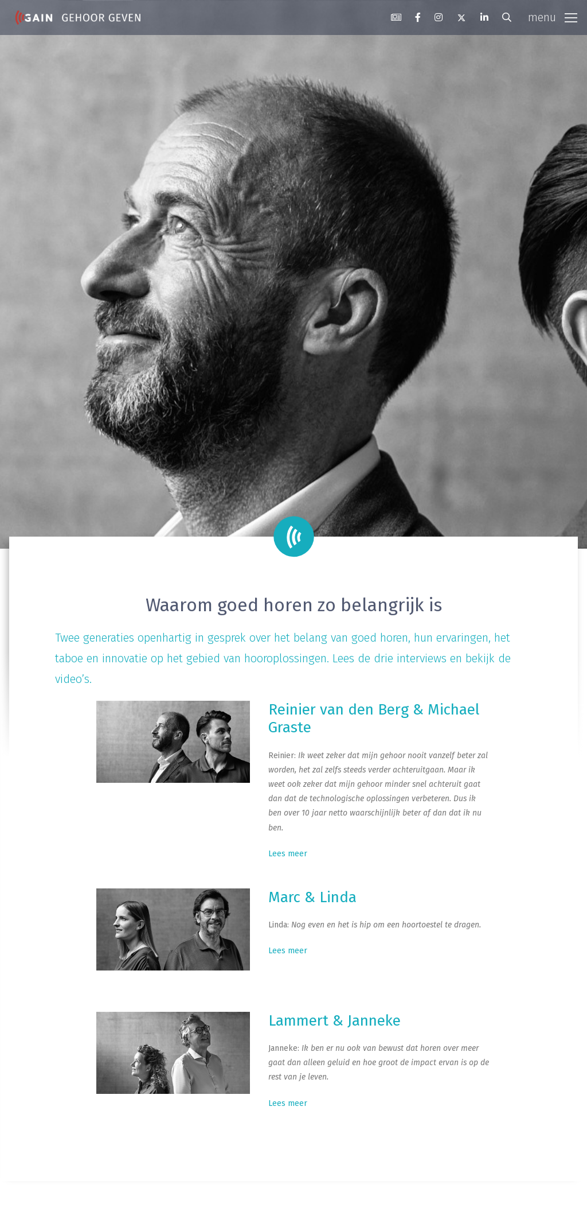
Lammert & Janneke (334, 1021)
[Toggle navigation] (552, 17)
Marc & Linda (312, 897)
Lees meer (287, 854)
